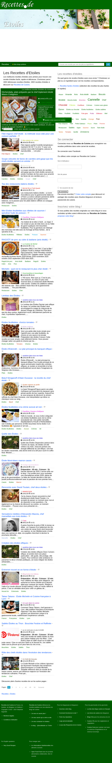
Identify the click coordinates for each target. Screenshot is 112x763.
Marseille (5, 538)
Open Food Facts (36, 751)
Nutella (83, 119)
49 (30, 687)
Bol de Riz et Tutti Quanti (31, 188)
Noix (77, 119)
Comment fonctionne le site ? (68, 713)
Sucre (93, 128)
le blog (33, 725)
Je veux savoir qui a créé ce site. (41, 717)
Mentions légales (9, 716)
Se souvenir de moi (66, 188)
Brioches (82, 100)
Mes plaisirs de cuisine (30, 140)
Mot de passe (62, 174)
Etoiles (15, 154)
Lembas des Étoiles (11, 295)
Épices (61, 109)
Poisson (35, 235)
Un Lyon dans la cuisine (31, 603)
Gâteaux (99, 113)
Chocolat (63, 105)
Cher (21, 290)
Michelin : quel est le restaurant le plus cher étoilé (25, 269)
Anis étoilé (18, 261)
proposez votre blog (65, 216)
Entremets (15, 591)
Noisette (70, 119)
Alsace (61, 94)
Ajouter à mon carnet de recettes (54, 120)
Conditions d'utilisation (10, 720)
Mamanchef (27, 165)
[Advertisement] (56, 45)
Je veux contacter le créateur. (40, 721)
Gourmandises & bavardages (33, 273)
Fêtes (60, 113)
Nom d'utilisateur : (64, 161)
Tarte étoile (100, 128)
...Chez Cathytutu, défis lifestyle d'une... (45, 103)
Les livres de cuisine (93, 713)
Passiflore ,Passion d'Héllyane (33, 217)
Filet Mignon (6, 154)
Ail (40, 429)
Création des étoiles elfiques (15, 543)
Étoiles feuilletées (8, 235)
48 (26, 687)
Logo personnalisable (66, 721)
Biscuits (102, 94)
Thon (28, 647)
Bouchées (5, 647)
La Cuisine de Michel (30, 244)
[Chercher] (108, 64)
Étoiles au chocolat (72, 109)
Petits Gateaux (80, 124)
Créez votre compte (83, 194)
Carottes (5, 179)
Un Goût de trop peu (30, 659)
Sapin (79, 128)
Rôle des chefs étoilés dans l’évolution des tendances (26, 652)
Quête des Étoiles (10, 434)
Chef (22, 154)
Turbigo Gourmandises (31, 465)
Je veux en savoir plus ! (38, 713)
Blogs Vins (90, 717)
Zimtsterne (84, 132)
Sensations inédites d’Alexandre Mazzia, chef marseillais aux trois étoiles (23, 515)
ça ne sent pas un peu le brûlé (33, 630)
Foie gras (84, 113)
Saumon (43, 235)
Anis (9, 264)
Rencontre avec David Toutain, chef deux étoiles (24, 487)
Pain (98, 119)
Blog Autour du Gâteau (31, 574)
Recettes (5, 64)
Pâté (71, 124)
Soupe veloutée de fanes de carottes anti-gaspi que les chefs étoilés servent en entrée (27, 160)
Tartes (61, 132)
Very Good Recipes (10, 745)
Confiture (81, 105)
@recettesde (41, 725)
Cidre (3, 264)
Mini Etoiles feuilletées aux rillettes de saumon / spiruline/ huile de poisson (24, 211)
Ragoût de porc (7, 261)
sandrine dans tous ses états (33, 300)
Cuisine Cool (91, 727)
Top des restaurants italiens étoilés (18, 184)
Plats (3, 373)
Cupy (24, 520)
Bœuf (11, 402)
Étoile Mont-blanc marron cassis (17, 460)
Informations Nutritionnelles (42, 745)
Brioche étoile (72, 100)
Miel (106, 113)
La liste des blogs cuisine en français (98, 709)
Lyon (28, 618)
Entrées (20, 179)
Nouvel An (5, 591)
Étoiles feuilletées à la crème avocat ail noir (22, 407)
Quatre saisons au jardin (31, 385)
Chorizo (28, 344)
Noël (62, 118)
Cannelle (94, 99)
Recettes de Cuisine (22, 85)
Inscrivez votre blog (65, 709)
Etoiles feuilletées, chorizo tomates (18, 322)
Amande (68, 94)
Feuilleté (67, 113)
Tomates (19, 344)
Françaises (13, 618)
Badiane (28, 261)
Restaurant (5, 206)
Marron (18, 482)
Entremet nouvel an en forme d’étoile (19, 570)
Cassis (4, 482)
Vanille (75, 132)
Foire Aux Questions (65, 717)
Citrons (72, 105)
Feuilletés (76, 113)
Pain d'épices (63, 124)
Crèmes (34, 429)
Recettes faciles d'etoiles (69, 86)
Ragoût (35, 261)
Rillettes (19, 235)
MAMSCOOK (27, 491)
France (4, 618)
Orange (91, 119)
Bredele (62, 100)
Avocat (26, 429)
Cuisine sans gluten (101, 105)
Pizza (90, 124)
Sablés (21, 647)
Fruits (92, 113)
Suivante (41, 687)
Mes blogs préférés (19, 64)
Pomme (102, 124)
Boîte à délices (28, 327)
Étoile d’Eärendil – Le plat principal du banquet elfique (27, 349)
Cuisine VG (90, 721)
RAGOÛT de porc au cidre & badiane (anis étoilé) (25, 239)
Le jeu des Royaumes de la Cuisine (70, 725)
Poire (95, 124)
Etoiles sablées (101, 109)
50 (35, 687)
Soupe (28, 179)
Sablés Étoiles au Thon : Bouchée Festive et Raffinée (26, 623)
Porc (15, 264)
